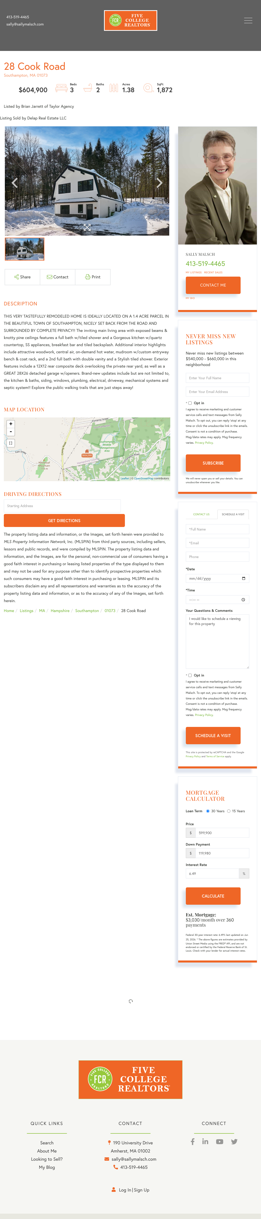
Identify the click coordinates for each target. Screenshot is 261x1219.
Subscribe (213, 463)
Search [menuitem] (47, 1148)
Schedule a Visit (233, 517)
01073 (110, 596)
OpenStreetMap (143, 478)
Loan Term (194, 816)
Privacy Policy (204, 443)
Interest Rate (196, 869)
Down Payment (198, 849)
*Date (190, 574)
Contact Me (213, 285)
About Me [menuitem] (47, 1156)
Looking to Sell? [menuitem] (47, 1165)
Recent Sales (213, 272)
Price (190, 829)
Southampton (87, 596)
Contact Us (201, 515)
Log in (125, 1195)
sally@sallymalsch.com (25, 24)
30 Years (215, 816)
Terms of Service (215, 761)
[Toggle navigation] (248, 20)
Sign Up (141, 1195)
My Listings (194, 272)
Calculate (213, 900)
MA (42, 596)
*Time (190, 595)
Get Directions (146, 506)
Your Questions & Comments (209, 615)
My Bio (190, 298)
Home (9, 596)
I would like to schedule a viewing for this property (217, 646)
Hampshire (60, 596)
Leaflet (125, 478)
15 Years (236, 816)
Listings (26, 596)
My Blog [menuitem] (47, 1173)
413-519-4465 (17, 17)
